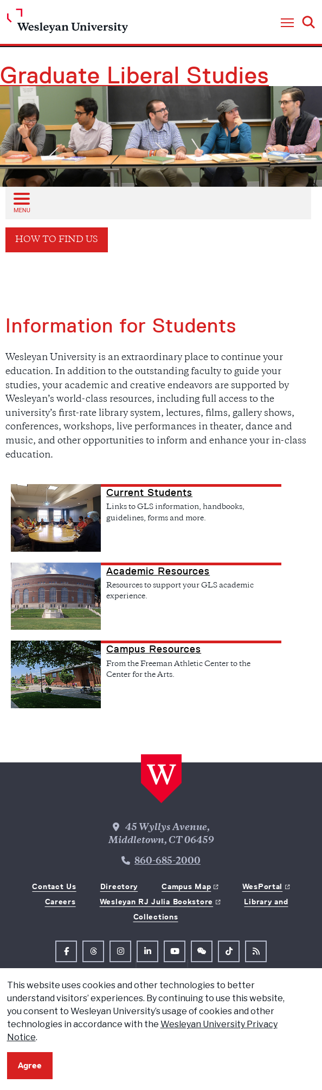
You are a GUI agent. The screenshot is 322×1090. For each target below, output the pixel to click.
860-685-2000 (167, 861)
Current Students (149, 493)
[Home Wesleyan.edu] (67, 23)
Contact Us (54, 886)
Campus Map (186, 886)
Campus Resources (153, 649)
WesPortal (262, 886)
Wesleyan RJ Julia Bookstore (156, 901)
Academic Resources (158, 571)
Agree (30, 1065)
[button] (287, 23)
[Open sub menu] (21, 203)
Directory (119, 886)
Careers (60, 901)
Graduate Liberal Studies (134, 75)
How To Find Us (56, 240)
